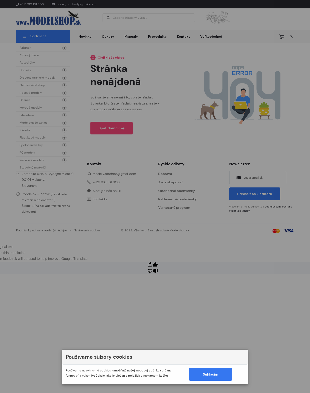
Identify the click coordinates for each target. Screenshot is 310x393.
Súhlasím (210, 374)
